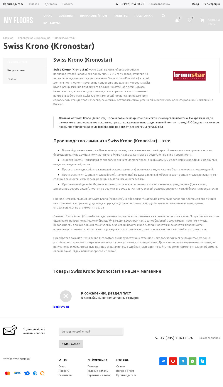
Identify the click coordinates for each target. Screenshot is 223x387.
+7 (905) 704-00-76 (132, 3)
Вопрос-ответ (125, 370)
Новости (64, 370)
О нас (63, 359)
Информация (97, 359)
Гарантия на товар (99, 375)
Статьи (120, 366)
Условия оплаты (98, 370)
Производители (126, 375)
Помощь (122, 359)
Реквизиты (65, 375)
